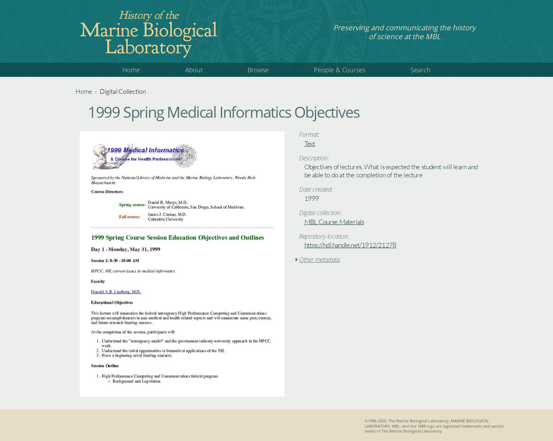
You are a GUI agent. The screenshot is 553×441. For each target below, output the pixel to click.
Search (421, 70)
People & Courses (339, 70)
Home (131, 70)
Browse (258, 70)
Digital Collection (123, 91)
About (194, 70)
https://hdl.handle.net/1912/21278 (350, 245)
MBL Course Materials (334, 222)
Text (309, 143)
